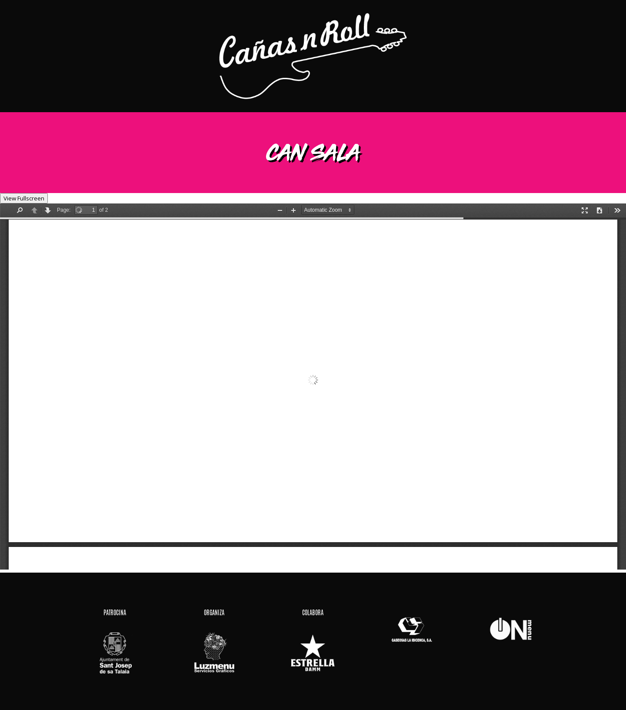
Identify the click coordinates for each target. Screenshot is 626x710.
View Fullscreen (23, 198)
